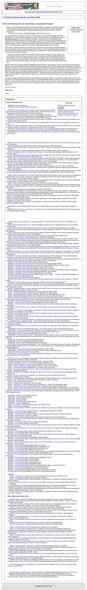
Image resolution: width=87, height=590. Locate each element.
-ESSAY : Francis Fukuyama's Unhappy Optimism (22, 366)
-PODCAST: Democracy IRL (16, 107)
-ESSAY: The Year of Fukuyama (19, 491)
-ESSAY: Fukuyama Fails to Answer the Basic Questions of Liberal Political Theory (32, 389)
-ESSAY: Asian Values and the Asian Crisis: (20, 297)
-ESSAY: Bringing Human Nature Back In (19, 146)
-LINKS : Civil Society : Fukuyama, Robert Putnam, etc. (24, 404)
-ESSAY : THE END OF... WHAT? (17, 384)
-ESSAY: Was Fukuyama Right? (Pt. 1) (19, 221)
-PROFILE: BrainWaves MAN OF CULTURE (21, 363)
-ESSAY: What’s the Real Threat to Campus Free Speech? (25, 159)
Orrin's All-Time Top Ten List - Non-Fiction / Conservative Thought (68, 114)
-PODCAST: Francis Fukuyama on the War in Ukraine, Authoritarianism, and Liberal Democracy (36, 132)
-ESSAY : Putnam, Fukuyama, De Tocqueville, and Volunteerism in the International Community (36, 375)
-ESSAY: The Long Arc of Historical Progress (21, 184)
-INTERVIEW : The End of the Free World (20, 335)
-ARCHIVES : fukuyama (14, 397)
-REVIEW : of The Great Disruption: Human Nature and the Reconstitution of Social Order (34, 454)
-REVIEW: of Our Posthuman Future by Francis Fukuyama (25, 263)
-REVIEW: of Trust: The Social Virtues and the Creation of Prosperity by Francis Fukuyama (35, 425)
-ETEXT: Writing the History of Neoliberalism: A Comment (26, 564)
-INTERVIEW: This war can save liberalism (20, 209)
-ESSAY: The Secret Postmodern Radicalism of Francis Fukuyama (27, 240)
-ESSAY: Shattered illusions (15, 189)
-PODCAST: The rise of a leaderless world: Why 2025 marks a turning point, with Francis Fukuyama (37, 119)
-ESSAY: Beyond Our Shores (16, 198)
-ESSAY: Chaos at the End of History (18, 237)
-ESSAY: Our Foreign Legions (16, 195)
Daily (41, 12)
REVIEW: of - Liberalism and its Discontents (20, 268)
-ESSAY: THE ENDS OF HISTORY (19, 527)
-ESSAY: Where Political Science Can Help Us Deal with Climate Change (29, 175)
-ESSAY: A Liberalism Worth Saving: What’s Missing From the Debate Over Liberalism (35, 535)
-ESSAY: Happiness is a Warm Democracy (22, 488)
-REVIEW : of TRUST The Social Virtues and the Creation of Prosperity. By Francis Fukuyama (35, 418)
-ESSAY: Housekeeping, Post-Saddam (19, 201)
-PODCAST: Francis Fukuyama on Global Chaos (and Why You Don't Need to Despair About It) (36, 128)
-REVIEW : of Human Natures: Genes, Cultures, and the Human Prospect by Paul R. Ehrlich (35, 307)
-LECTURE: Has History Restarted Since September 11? (24, 283)
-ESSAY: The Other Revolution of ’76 (20, 516)
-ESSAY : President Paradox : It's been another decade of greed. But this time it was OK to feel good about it (40, 288)
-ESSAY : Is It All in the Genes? (16, 293)
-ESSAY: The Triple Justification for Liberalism (21, 167)
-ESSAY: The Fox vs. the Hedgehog (18, 358)
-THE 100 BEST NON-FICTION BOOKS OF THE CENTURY (25, 471)
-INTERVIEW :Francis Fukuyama (17, 333)
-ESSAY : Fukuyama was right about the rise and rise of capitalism (27, 387)
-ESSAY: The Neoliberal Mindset (19, 479)
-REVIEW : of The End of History (17, 411)
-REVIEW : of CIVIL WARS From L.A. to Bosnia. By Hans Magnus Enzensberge (31, 325)
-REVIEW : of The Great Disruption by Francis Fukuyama (24, 465)
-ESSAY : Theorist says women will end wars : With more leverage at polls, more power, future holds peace (39, 369)
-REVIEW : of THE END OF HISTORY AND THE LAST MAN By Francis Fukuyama (32, 408)
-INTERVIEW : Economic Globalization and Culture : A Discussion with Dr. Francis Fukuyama (35, 328)
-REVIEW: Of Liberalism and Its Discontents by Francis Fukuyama (27, 265)
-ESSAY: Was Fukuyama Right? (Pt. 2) (19, 225)
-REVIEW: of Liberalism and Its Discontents (20, 266)
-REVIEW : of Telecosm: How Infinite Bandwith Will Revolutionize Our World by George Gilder (35, 304)
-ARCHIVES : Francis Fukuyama (17, 352)
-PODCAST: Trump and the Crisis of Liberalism (21, 122)
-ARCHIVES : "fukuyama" (15, 395)
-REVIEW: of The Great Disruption (17, 262)
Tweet (7, 93)
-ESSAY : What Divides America (17, 294)
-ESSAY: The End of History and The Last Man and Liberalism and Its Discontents (32, 239)
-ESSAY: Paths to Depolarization (17, 180)
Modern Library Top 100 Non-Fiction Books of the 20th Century (69, 110)
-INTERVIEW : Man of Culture (16, 342)
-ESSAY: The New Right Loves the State (19, 163)
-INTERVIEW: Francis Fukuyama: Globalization (21, 344)
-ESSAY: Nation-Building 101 (16, 190)
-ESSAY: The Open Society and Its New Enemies (24, 556)
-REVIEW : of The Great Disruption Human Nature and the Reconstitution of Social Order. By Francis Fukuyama (41, 434)
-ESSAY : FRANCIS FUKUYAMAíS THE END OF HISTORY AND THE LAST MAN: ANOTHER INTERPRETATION (42, 372)
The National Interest (43, 33)
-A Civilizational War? (15, 485)
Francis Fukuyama (76, 30)
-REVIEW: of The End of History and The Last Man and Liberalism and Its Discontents (33, 270)
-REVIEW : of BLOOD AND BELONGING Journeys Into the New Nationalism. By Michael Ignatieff (37, 322)
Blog (37, 12)
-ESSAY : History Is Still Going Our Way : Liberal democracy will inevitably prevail (32, 285)
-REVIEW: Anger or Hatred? (17, 499)
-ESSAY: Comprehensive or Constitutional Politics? (24, 547)
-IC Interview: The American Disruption (19, 339)
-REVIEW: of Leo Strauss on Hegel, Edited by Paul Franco (27, 524)
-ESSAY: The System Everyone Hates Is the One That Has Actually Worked (32, 507)
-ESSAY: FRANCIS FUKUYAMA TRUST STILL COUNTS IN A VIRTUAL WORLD (32, 296)
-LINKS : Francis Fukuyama (15, 406)
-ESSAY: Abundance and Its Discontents (21, 522)
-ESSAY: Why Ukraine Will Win (16, 170)
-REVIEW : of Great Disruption (16, 466)
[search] (64, 6)
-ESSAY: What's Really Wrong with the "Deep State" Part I (25, 155)
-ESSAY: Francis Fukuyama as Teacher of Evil (21, 235)
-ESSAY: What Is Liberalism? (16, 183)
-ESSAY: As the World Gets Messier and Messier (22, 256)
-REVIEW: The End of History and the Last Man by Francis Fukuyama (29, 414)
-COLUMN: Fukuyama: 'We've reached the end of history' (24, 361)
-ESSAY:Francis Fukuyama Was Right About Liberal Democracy (26, 228)
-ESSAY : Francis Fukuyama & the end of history (22, 364)
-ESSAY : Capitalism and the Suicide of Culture (21, 386)
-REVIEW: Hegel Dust (16, 559)
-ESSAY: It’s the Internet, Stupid (17, 142)
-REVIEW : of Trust (13, 421)
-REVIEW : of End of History (16, 417)
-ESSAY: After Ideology (16, 477)
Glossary (46, 12)
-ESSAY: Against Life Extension (17, 147)
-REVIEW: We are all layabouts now (20, 572)
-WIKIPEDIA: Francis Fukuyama (17, 105)
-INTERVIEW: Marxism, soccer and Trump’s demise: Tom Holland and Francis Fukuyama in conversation (39, 251)
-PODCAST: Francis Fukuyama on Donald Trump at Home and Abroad (28, 110)
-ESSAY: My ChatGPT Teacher (16, 150)
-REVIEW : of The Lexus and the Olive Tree (20, 302)
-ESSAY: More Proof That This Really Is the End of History (25, 166)
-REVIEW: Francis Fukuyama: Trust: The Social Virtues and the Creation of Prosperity (33, 428)
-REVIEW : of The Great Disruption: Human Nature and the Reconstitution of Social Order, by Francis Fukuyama (41, 439)
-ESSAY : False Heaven (14, 381)
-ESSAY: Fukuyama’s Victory (16, 232)
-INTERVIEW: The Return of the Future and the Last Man (26, 553)
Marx (36, 74)
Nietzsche (42, 74)
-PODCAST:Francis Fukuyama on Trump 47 (20, 125)
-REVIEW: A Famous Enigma (18, 575)
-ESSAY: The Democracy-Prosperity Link (21, 510)
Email (60, 12)
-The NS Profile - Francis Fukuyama (18, 353)
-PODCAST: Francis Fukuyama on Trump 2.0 (21, 115)
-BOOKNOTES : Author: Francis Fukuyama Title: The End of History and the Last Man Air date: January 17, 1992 (41, 279)
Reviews (32, 12)
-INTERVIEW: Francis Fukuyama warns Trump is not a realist (26, 206)
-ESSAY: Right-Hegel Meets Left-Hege (21, 550)
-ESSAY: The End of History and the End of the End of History (28, 519)
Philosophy (61, 108)
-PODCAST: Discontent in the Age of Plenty (22, 504)
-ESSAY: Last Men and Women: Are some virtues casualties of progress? (31, 482)
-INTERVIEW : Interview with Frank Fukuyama (21, 349)
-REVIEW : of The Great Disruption (18, 437)
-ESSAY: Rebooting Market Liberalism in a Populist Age (26, 546)
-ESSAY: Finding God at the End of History (20, 259)
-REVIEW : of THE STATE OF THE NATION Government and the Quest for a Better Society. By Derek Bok (39, 316)
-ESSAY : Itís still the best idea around (19, 383)
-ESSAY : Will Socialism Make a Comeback (20, 291)
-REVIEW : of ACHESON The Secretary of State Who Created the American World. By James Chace (38, 313)
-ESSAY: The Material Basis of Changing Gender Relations (25, 152)
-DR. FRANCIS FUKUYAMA (16, 276)
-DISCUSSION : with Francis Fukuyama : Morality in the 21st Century (28, 350)
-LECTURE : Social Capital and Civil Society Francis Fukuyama (26, 301)
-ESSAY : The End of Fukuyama (17, 367)
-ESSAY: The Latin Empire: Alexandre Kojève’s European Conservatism (31, 528)
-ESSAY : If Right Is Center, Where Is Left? (22, 476)
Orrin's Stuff (54, 12)
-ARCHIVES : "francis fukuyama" (17, 401)
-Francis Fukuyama (61, 274)
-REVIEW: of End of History (16, 415)
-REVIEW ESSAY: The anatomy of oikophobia (23, 538)
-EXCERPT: (11, 282)
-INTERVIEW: (11, 341)
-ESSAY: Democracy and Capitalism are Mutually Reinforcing (27, 513)
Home (27, 12)
